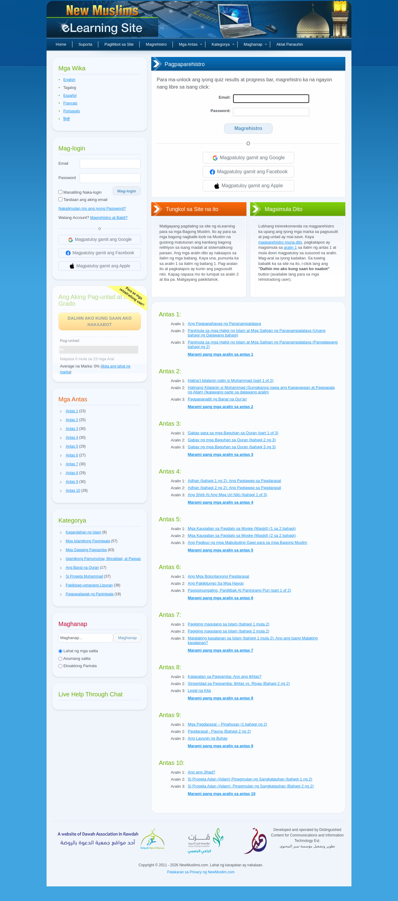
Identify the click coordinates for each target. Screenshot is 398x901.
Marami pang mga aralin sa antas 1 (220, 354)
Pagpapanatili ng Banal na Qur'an (217, 399)
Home (61, 44)
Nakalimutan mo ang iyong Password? (92, 208)
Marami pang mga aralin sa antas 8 (220, 698)
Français (70, 103)
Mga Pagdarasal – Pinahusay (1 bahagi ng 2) (227, 724)
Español (69, 95)
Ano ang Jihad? (201, 772)
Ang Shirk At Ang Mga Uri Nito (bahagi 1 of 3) (227, 494)
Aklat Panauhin (289, 44)
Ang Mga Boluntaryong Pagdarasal (218, 576)
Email (63, 163)
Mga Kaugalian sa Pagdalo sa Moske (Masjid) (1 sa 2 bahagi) (242, 528)
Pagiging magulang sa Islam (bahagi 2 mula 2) (228, 631)
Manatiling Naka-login (80, 192)
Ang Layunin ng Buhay (208, 738)
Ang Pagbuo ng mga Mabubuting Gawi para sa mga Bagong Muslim (247, 542)
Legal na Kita (199, 690)
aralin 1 (290, 247)
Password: (221, 110)
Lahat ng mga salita (78, 651)
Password (67, 177)
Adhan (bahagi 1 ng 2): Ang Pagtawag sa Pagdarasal (234, 480)
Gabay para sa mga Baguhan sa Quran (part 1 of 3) (233, 433)
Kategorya (222, 44)
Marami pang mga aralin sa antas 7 (220, 650)
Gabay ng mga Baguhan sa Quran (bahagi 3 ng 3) (232, 447)
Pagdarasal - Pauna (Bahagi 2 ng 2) (219, 731)
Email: (225, 97)
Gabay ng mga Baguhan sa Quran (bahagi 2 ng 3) (232, 440)
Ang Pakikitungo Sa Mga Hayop (216, 583)
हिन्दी (66, 119)
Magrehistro (156, 44)
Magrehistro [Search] (248, 128)
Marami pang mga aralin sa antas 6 (220, 598)
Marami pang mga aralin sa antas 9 (220, 746)
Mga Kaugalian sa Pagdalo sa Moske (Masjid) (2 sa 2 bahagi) (242, 535)
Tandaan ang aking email (82, 199)
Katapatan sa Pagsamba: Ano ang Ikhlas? (224, 676)
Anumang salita (74, 658)
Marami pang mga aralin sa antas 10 (222, 793)
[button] (61, 411)
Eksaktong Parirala (77, 665)
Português (71, 111)
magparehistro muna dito (280, 242)
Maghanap (255, 44)
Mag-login (126, 191)
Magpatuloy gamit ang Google (248, 158)
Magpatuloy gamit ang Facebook (248, 172)
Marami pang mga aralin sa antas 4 (220, 502)
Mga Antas (190, 44)
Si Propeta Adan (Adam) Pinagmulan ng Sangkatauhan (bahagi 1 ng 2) (250, 779)
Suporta (86, 44)
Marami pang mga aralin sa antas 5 (220, 550)
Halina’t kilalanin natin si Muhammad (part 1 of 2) (231, 380)
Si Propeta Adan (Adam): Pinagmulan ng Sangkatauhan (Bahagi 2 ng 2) (251, 786)
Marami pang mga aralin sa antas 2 (220, 406)
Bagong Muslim (103, 21)
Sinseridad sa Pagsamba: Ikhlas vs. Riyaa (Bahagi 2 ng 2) (239, 683)
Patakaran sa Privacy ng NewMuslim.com (200, 872)
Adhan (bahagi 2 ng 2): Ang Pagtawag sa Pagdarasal (234, 487)
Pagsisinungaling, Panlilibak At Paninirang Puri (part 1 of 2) (239, 590)
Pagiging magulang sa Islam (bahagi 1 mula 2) (228, 624)
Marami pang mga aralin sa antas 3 (220, 454)
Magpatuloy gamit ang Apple (248, 186)
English (69, 80)
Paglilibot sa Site (119, 44)
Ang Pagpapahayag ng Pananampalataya (224, 323)
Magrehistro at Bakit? (108, 217)
